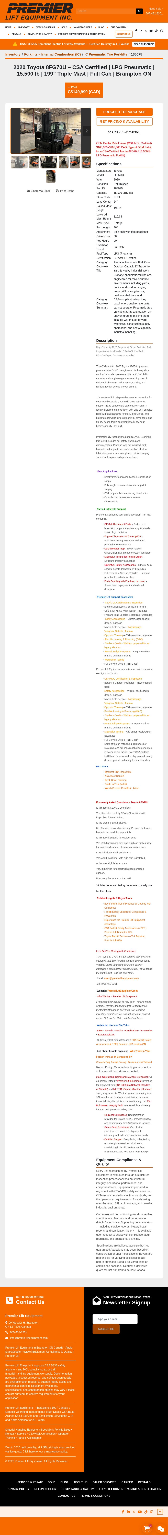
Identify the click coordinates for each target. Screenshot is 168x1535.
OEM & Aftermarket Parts (118, 524)
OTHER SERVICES (104, 1482)
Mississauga (134, 627)
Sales (100, 1030)
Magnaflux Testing (114, 659)
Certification (131, 1030)
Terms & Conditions (95, 1495)
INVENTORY (24, 27)
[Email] (115, 1319)
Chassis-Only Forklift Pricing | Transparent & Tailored (124, 1062)
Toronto (129, 631)
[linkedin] (141, 30)
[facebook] (136, 30)
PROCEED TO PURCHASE (124, 112)
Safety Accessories (115, 619)
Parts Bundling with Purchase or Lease (124, 581)
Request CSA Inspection (118, 772)
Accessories (146, 1030)
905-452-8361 (154, 13)
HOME (8, 27)
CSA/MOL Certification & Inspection (123, 602)
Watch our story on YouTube (113, 1025)
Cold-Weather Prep (114, 548)
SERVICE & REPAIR (45, 27)
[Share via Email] (40, 191)
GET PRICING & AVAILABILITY (124, 121)
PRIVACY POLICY (18, 1489)
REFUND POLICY (45, 1489)
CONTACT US (123, 34)
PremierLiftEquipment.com (122, 990)
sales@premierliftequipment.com (121, 978)
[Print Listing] (65, 191)
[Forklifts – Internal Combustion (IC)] (52, 54)
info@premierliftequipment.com (28, 1338)
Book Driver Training (115, 780)
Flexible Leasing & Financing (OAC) (124, 639)
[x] (146, 30)
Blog (101, 27)
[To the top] (160, 1512)
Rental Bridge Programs (118, 651)
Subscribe (106, 1329)
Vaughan (109, 631)
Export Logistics (106, 1034)
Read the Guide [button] (144, 44)
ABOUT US (80, 1482)
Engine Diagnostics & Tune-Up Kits (122, 536)
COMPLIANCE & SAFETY (40, 34)
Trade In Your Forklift (116, 784)
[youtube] (151, 30)
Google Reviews (22, 1351)
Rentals (109, 1030)
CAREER (127, 1482)
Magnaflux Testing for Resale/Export (123, 556)
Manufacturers (82, 27)
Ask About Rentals (114, 776)
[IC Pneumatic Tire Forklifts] (105, 54)
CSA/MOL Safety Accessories (120, 565)
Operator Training (114, 635)
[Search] (106, 11)
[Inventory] (13, 54)
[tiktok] (156, 30)
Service (119, 1030)
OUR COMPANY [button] (118, 27)
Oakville (119, 631)
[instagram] (161, 30)
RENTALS (16, 34)
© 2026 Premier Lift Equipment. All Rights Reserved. (36, 1461)
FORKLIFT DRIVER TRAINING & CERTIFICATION (81, 34)
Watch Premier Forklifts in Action (122, 788)
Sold (64, 27)
